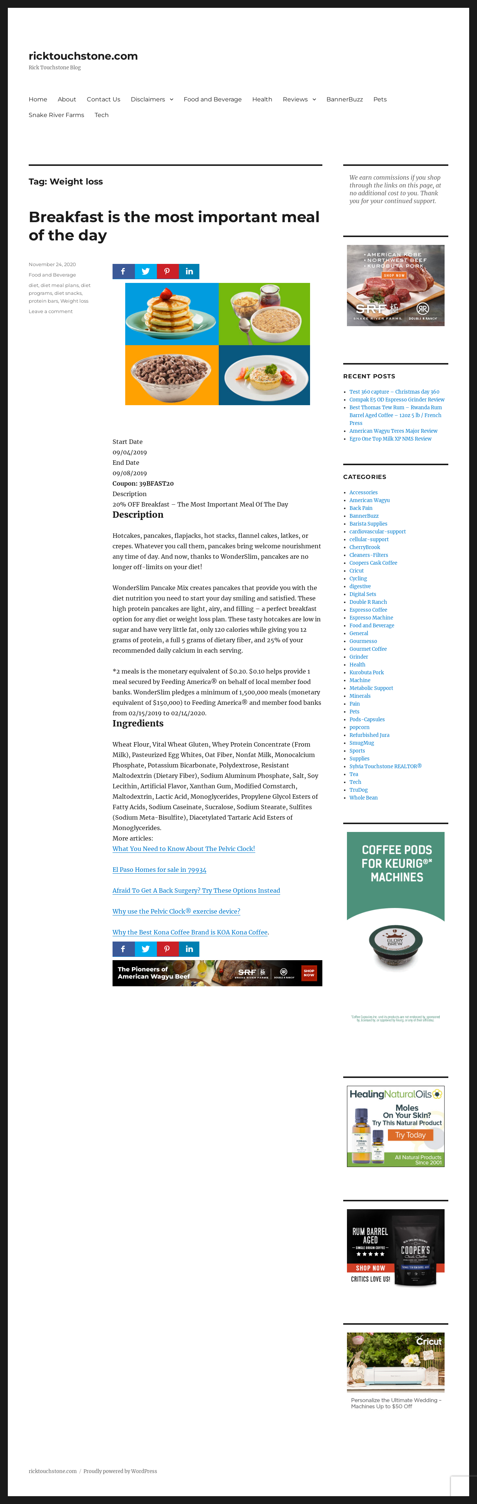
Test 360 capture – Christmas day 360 (394, 392)
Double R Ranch (368, 602)
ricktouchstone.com (83, 56)
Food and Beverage (213, 99)
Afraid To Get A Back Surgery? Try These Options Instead (196, 890)
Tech (102, 115)
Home (38, 99)
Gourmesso (363, 641)
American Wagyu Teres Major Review (393, 431)
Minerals (360, 696)
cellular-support (369, 539)
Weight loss (74, 301)
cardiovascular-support (378, 532)
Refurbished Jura (369, 735)
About (67, 99)
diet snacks (68, 293)
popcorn (360, 727)
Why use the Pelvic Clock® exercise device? (176, 911)
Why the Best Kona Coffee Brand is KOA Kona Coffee (190, 932)
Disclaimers (148, 99)
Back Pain (361, 508)
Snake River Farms (56, 115)
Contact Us (103, 99)
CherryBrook (365, 547)
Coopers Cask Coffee (373, 563)
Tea (354, 774)
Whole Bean (364, 798)
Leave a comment (51, 311)
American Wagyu (370, 500)
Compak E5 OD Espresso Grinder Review (397, 400)
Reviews (295, 99)
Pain (355, 704)
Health (262, 99)
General (359, 633)
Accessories (364, 492)
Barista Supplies (369, 524)
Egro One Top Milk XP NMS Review (391, 439)
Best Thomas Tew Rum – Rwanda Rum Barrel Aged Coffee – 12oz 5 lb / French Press (396, 415)
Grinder (359, 657)
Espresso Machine (371, 618)
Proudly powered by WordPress (120, 1471)
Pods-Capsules (367, 719)
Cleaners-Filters (369, 555)
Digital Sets (363, 594)
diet (33, 285)
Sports (357, 751)
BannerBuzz (344, 99)
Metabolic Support (371, 688)
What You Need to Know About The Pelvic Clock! (184, 848)
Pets (380, 99)
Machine (360, 680)
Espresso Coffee (368, 610)
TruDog (359, 790)
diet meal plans (60, 285)
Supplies (360, 759)
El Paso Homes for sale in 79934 (159, 869)
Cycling (358, 579)
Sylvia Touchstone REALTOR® (386, 766)
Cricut (357, 571)
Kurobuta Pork (367, 672)
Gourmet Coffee (368, 649)
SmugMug (362, 743)
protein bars (43, 301)
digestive (360, 586)
